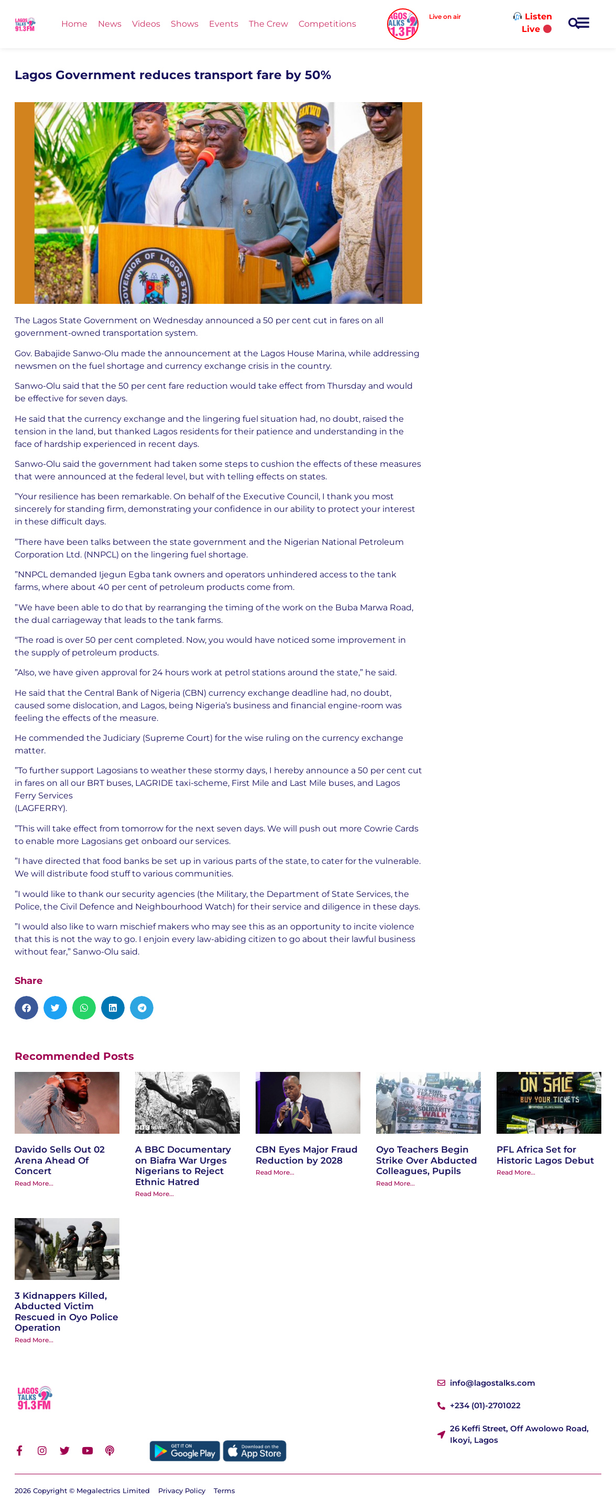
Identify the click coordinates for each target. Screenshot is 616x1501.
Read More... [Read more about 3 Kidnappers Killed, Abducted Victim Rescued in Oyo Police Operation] (34, 1340)
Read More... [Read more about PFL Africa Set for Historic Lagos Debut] (516, 1172)
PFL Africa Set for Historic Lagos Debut (545, 1154)
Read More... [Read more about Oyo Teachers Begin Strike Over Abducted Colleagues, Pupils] (395, 1183)
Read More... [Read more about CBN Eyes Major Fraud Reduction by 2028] (275, 1172)
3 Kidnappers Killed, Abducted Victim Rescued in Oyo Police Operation (66, 1311)
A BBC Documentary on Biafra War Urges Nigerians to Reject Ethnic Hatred (183, 1165)
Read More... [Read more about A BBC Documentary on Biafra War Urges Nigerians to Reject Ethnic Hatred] (154, 1194)
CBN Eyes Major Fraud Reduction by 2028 (307, 1154)
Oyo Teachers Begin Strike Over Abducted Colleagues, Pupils (426, 1160)
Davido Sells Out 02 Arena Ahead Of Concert (60, 1160)
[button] (573, 24)
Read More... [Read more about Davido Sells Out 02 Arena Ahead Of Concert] (34, 1183)
